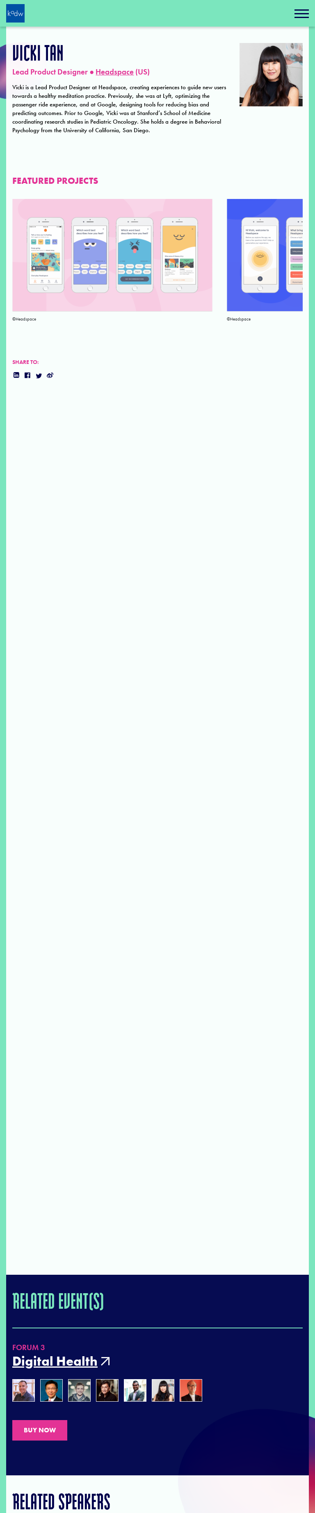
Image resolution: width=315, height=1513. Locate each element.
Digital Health (55, 1361)
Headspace (115, 72)
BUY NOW (40, 1430)
